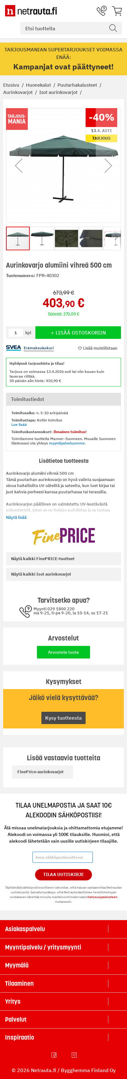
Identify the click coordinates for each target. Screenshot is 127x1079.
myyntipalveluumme (67, 443)
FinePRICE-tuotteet (43, 558)
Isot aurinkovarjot (59, 92)
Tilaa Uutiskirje (63, 874)
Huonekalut (39, 85)
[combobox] (71, 28)
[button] (18, 165)
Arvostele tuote (63, 652)
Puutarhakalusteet (77, 85)
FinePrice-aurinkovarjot (40, 771)
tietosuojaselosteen (103, 897)
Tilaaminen (19, 983)
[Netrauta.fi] (31, 10)
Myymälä (16, 965)
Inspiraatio (19, 1037)
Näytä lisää (16, 517)
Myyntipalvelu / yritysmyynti (43, 947)
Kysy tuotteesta (63, 718)
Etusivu (12, 85)
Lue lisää (19, 424)
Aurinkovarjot (18, 92)
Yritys (13, 1001)
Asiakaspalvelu (25, 929)
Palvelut (16, 1019)
